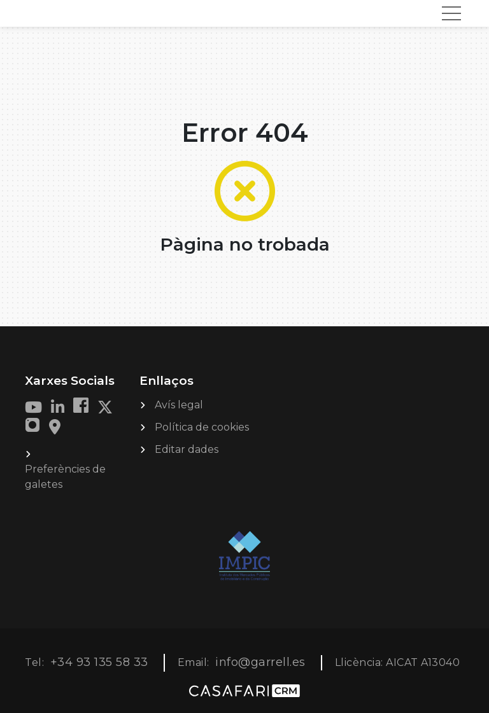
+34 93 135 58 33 (99, 662)
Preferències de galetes (65, 476)
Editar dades (186, 449)
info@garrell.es (260, 662)
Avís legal (179, 405)
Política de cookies (202, 427)
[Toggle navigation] (451, 13)
